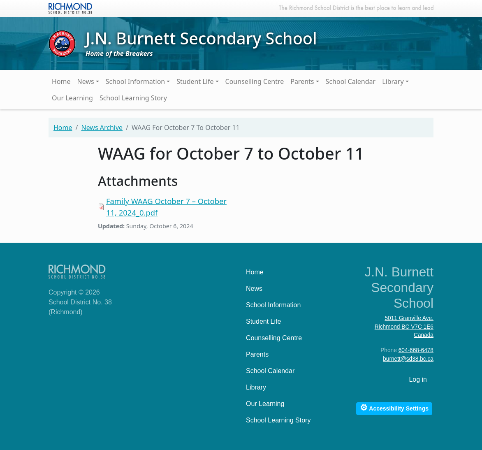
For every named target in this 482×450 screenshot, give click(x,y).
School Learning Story (133, 97)
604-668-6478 (416, 350)
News (85, 81)
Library (392, 81)
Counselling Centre (254, 81)
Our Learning (72, 97)
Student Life (194, 81)
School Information (135, 81)
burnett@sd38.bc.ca (408, 359)
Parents (302, 81)
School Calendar (351, 81)
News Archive (102, 127)
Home (61, 81)
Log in (418, 379)
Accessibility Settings (394, 407)
